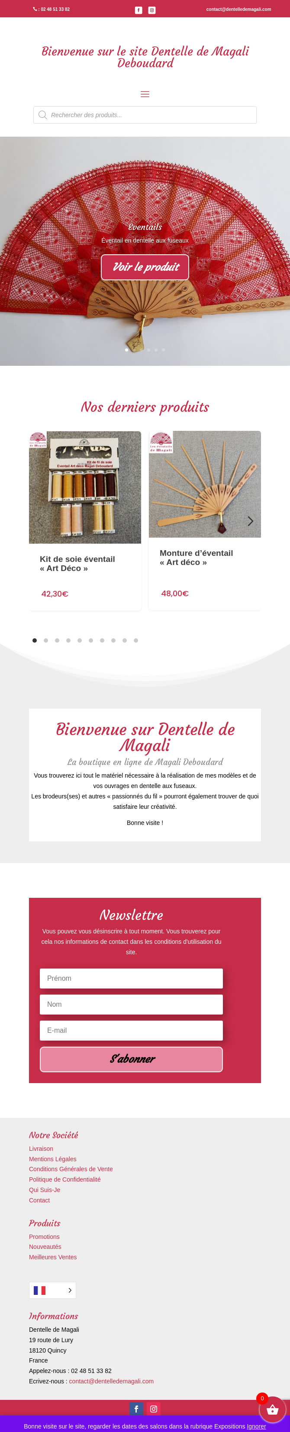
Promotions (44, 1236)
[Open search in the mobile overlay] (145, 115)
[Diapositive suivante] (250, 521)
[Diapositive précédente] (39, 521)
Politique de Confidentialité (65, 1179)
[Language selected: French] (52, 1290)
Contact (39, 1200)
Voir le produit (145, 268)
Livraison (41, 1148)
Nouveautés (45, 1246)
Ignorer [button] (256, 1426)
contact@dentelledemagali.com (111, 1381)
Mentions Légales (53, 1159)
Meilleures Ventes (53, 1257)
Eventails (145, 227)
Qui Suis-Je (44, 1189)
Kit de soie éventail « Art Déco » (77, 550)
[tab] (34, 640)
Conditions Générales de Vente (71, 1169)
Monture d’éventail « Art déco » (196, 538)
